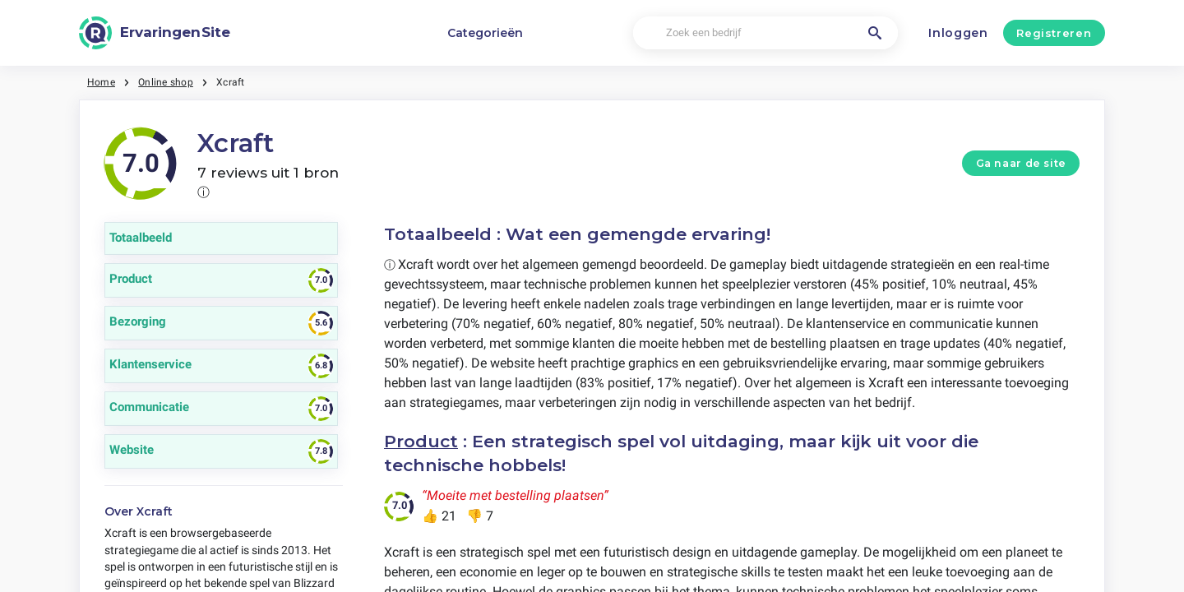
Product (421, 441)
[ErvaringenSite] (154, 33)
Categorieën (485, 32)
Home (101, 82)
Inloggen (958, 32)
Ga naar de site (1021, 163)
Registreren (1053, 32)
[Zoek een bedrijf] (765, 33)
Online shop (165, 82)
